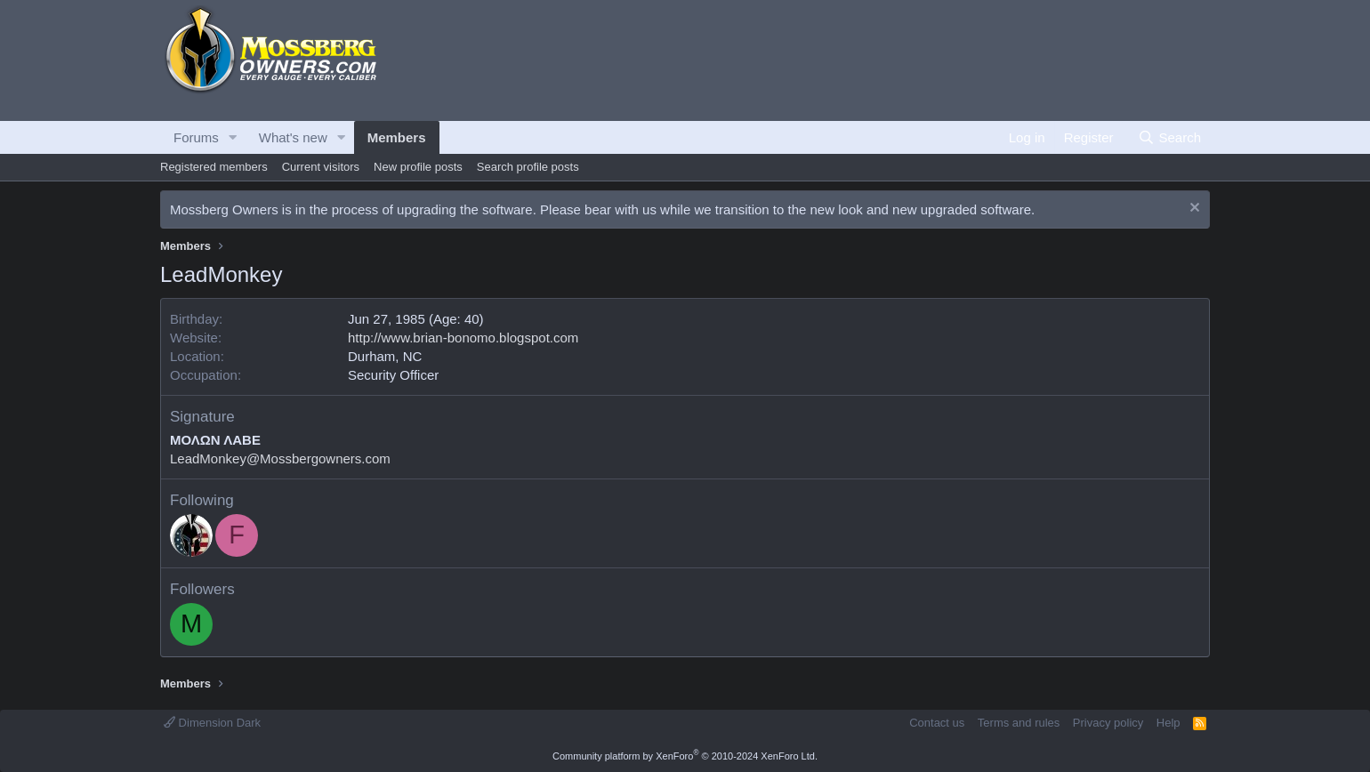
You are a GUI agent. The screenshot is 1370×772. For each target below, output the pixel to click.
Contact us (936, 722)
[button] (233, 137)
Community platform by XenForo (685, 756)
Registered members (214, 166)
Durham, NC (385, 356)
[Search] (1169, 137)
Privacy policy (1108, 722)
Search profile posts (528, 166)
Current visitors (320, 166)
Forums (196, 137)
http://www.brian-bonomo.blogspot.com (463, 337)
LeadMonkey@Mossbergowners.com (280, 458)
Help (1168, 722)
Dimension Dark (212, 722)
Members (396, 137)
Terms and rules (1019, 722)
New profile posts (418, 166)
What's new (293, 137)
